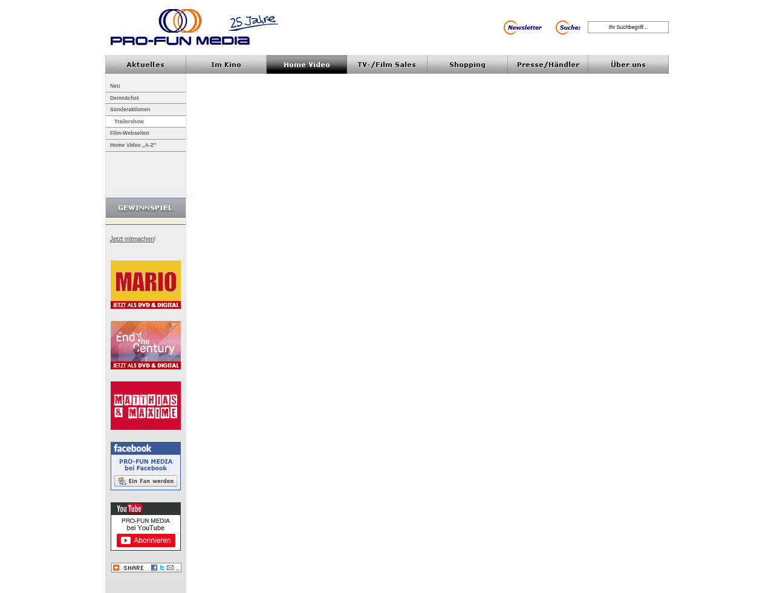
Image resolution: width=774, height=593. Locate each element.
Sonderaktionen (130, 109)
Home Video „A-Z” (133, 145)
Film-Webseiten (129, 133)
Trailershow (129, 121)
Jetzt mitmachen (132, 239)
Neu (115, 86)
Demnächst (124, 98)
